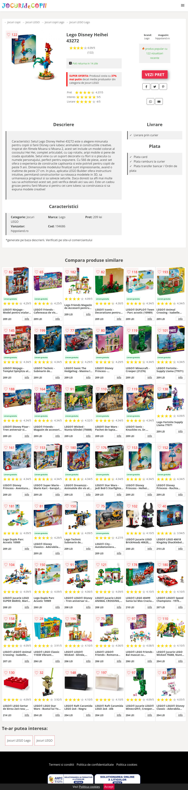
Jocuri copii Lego (54, 22)
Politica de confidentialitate (95, 765)
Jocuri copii (13, 22)
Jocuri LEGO (33, 22)
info (27, 318)
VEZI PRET (154, 74)
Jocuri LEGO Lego (79, 22)
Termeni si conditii (61, 765)
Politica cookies (126, 765)
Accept (109, 787)
